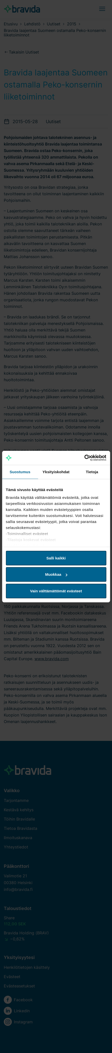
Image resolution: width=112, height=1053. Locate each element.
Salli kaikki (56, 558)
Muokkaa (56, 574)
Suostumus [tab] (20, 471)
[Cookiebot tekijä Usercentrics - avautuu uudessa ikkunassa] (84, 458)
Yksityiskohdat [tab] (56, 471)
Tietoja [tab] (92, 471)
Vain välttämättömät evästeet (56, 591)
